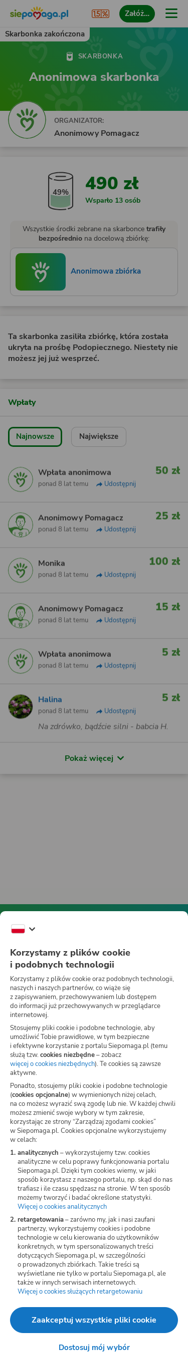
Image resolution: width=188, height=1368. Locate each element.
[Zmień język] (23, 929)
